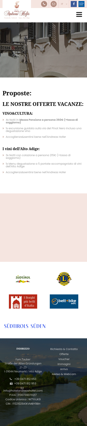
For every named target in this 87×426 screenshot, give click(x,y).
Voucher (64, 359)
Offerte (64, 354)
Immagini (63, 364)
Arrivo (64, 369)
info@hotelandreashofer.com (23, 391)
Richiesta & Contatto (64, 349)
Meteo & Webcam (64, 374)
